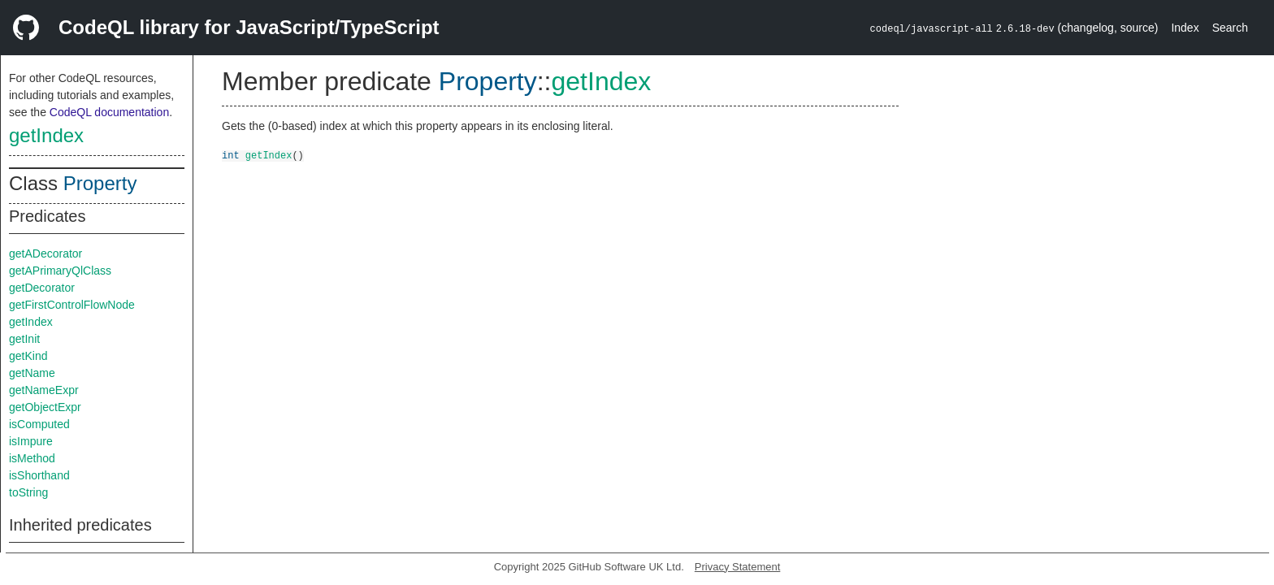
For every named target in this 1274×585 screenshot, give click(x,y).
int (231, 155)
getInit (24, 338)
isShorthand (39, 475)
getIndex (46, 135)
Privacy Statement (738, 567)
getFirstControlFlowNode (72, 304)
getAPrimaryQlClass (60, 270)
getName (32, 372)
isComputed (39, 424)
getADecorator (45, 253)
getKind (28, 355)
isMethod (32, 458)
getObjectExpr (45, 407)
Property (100, 183)
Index (1184, 27)
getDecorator (42, 287)
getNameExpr (44, 390)
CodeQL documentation (109, 112)
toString (28, 492)
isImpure (31, 441)
